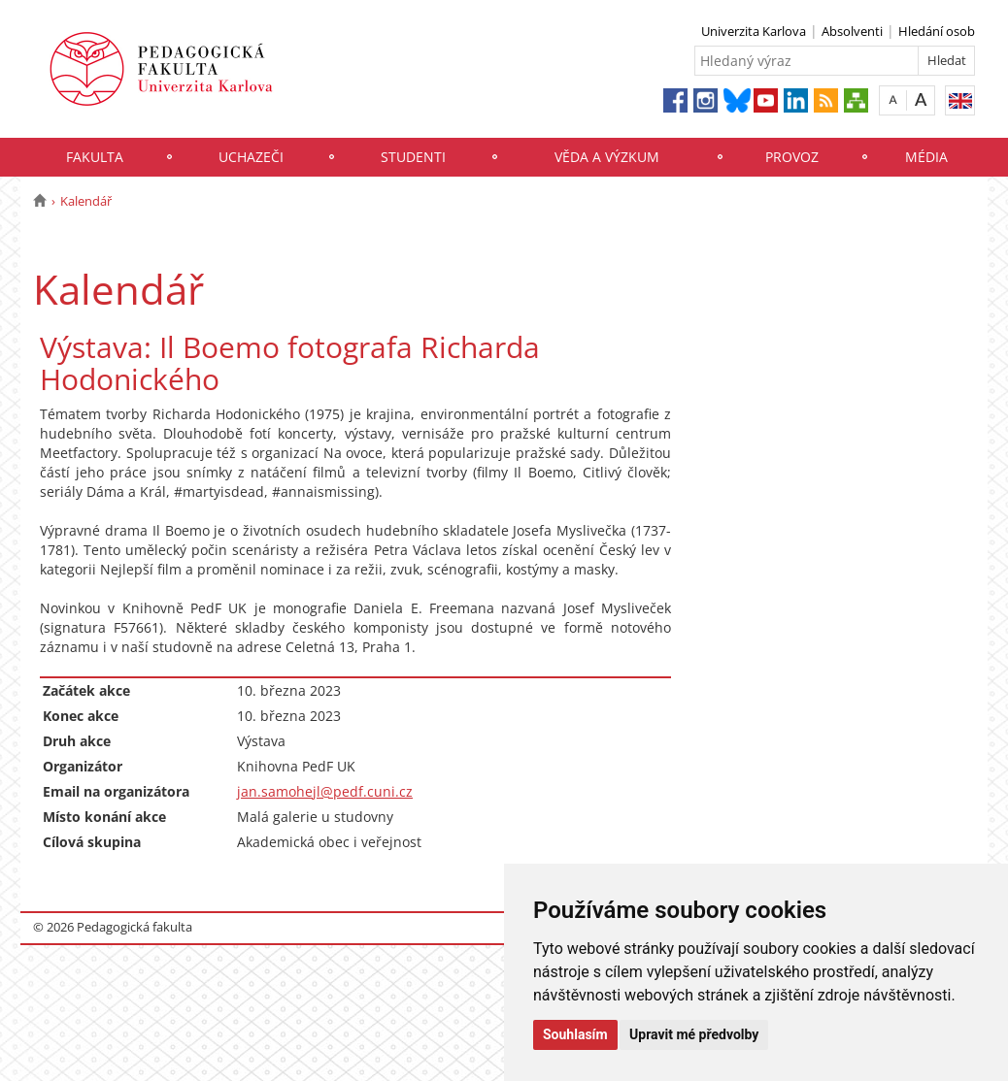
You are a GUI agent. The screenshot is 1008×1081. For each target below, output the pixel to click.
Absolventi (852, 31)
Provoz (792, 156)
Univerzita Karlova (753, 31)
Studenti (413, 156)
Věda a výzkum (606, 156)
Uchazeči (251, 156)
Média (926, 156)
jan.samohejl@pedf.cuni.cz (325, 791)
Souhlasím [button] (575, 1034)
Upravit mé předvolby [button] (693, 1034)
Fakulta (94, 156)
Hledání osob (936, 31)
